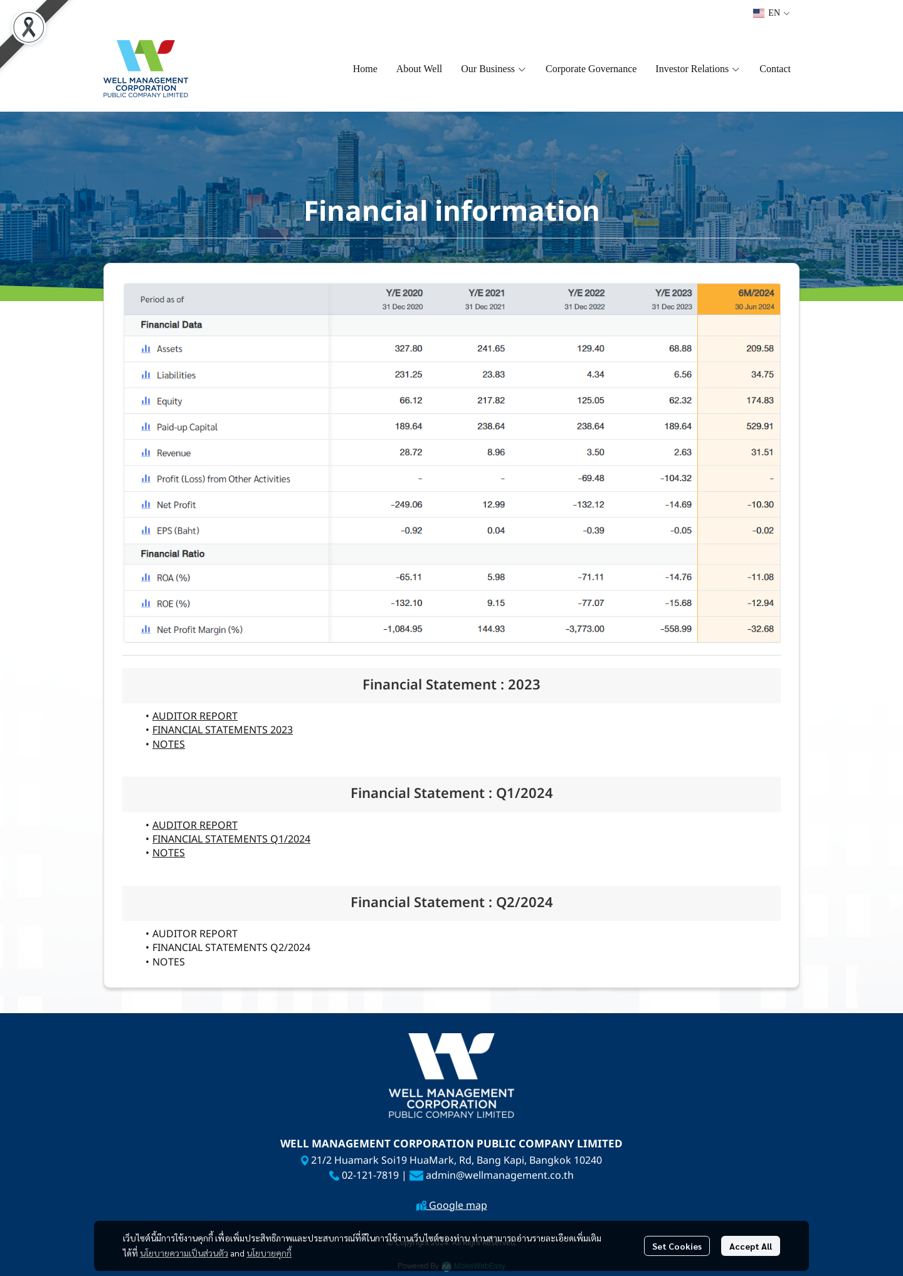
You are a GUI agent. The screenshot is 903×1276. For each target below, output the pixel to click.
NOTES (168, 744)
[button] (771, 13)
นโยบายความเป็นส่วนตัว (184, 1252)
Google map (456, 1205)
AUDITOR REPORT (195, 716)
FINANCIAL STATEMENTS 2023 (222, 730)
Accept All (750, 1246)
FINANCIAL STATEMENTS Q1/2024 (231, 839)
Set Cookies (677, 1246)
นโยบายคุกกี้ (269, 1252)
